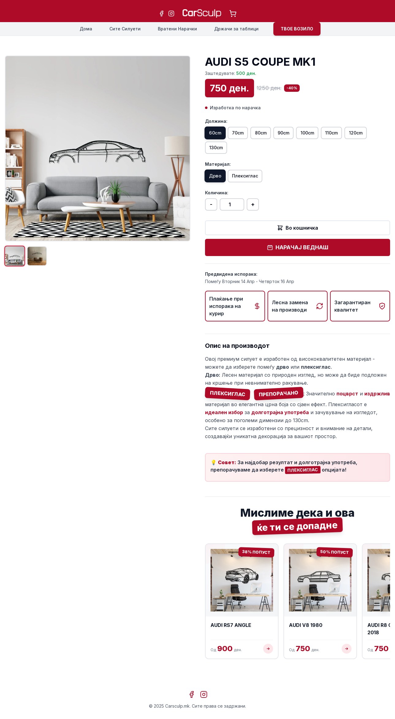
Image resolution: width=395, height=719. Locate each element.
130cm (251, 151)
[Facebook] (161, 13)
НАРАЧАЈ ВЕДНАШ (297, 254)
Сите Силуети (125, 28)
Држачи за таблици (236, 28)
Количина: (216, 199)
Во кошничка (297, 235)
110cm (368, 134)
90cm (306, 134)
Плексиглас (255, 182)
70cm (248, 134)
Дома (86, 28)
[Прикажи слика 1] (17, 258)
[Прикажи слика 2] (44, 258)
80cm (277, 134)
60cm (218, 134)
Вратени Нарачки (177, 28)
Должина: (216, 121)
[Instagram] (171, 13)
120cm (219, 151)
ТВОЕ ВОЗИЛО (297, 28)
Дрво (218, 182)
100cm (337, 134)
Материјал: (218, 169)
